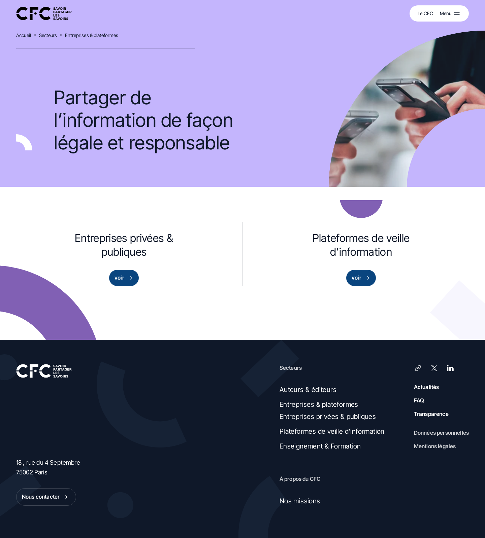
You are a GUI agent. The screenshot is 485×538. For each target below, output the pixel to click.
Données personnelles (441, 432)
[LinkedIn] (450, 368)
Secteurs (48, 35)
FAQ (419, 400)
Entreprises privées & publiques (328, 417)
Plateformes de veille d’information (332, 431)
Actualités (426, 387)
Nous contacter (46, 497)
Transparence (431, 413)
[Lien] (418, 368)
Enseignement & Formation (320, 446)
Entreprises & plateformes (92, 35)
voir (125, 278)
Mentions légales (435, 446)
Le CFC (425, 13)
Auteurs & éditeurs (308, 390)
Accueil (23, 35)
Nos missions (300, 501)
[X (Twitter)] (434, 368)
